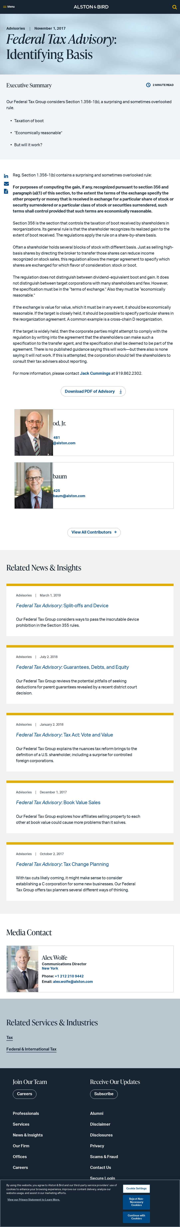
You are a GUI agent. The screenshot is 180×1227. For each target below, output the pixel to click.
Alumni (96, 1113)
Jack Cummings (95, 374)
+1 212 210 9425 (84, 490)
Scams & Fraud (104, 1156)
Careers (20, 1167)
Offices (20, 1156)
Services (21, 1124)
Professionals (26, 1113)
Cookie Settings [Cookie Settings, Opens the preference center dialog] (136, 1188)
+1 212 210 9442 (68, 976)
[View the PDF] (6, 191)
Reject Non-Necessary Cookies (136, 1202)
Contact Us (100, 1167)
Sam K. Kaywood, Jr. (81, 423)
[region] (90, 1203)
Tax (9, 1037)
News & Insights (28, 1135)
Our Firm (21, 1146)
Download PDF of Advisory (90, 392)
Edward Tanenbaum (81, 475)
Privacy (97, 1146)
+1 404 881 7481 (84, 437)
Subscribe (104, 1094)
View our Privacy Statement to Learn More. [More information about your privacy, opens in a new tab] (33, 1200)
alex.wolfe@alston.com (73, 981)
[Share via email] (6, 183)
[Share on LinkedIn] (6, 176)
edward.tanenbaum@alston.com (96, 496)
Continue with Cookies (136, 1217)
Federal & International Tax (31, 1049)
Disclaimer (100, 1124)
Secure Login (102, 1178)
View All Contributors (91, 532)
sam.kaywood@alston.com (91, 443)
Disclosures (101, 1135)
